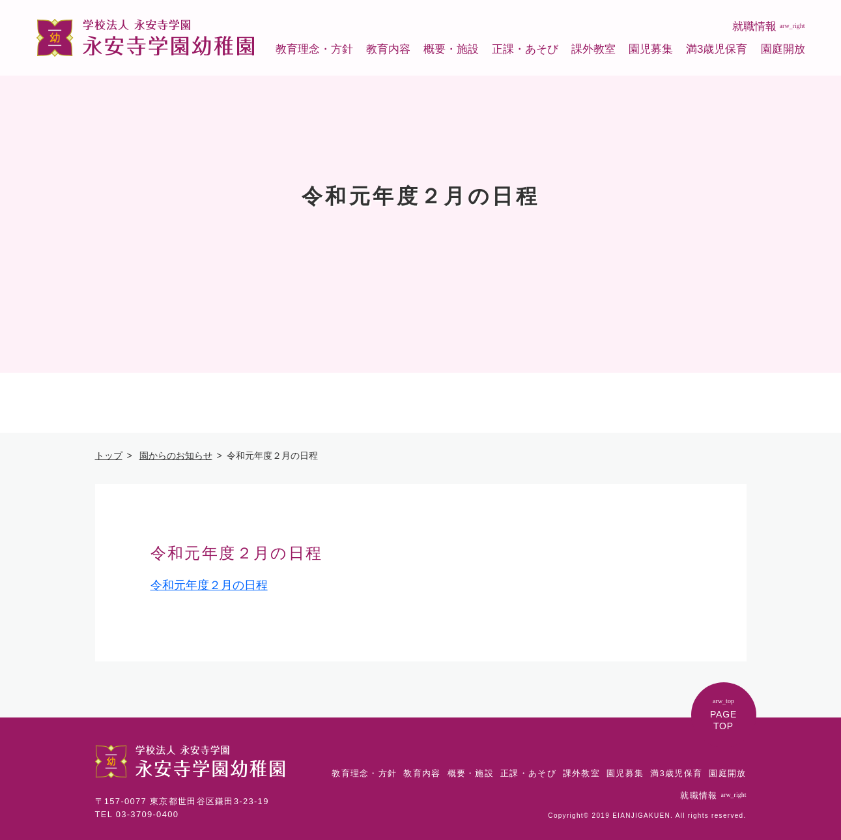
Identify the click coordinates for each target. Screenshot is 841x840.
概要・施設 (451, 49)
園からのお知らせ (175, 455)
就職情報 (768, 26)
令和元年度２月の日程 (209, 585)
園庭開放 (783, 49)
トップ (108, 455)
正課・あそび (525, 49)
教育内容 (388, 49)
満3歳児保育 (716, 49)
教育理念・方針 (314, 49)
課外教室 (593, 49)
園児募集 (651, 49)
